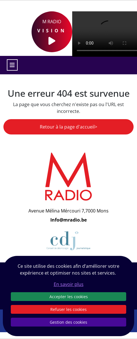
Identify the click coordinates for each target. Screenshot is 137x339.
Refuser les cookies (68, 309)
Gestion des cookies (68, 322)
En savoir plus (69, 284)
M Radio (52, 31)
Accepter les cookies (68, 296)
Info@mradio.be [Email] (68, 220)
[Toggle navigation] (12, 65)
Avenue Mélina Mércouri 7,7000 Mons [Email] (68, 211)
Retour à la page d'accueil (67, 127)
